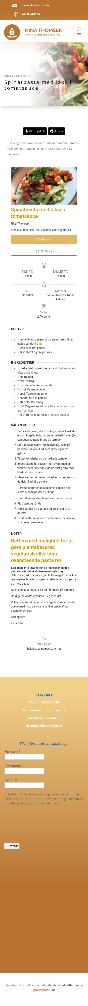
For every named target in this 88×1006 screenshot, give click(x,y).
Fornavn (12, 751)
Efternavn (13, 766)
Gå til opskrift (35, 131)
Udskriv (56, 131)
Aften (7, 75)
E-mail (10, 780)
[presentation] (20, 824)
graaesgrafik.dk (44, 990)
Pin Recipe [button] (44, 251)
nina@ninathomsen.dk (35, 5)
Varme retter (22, 75)
